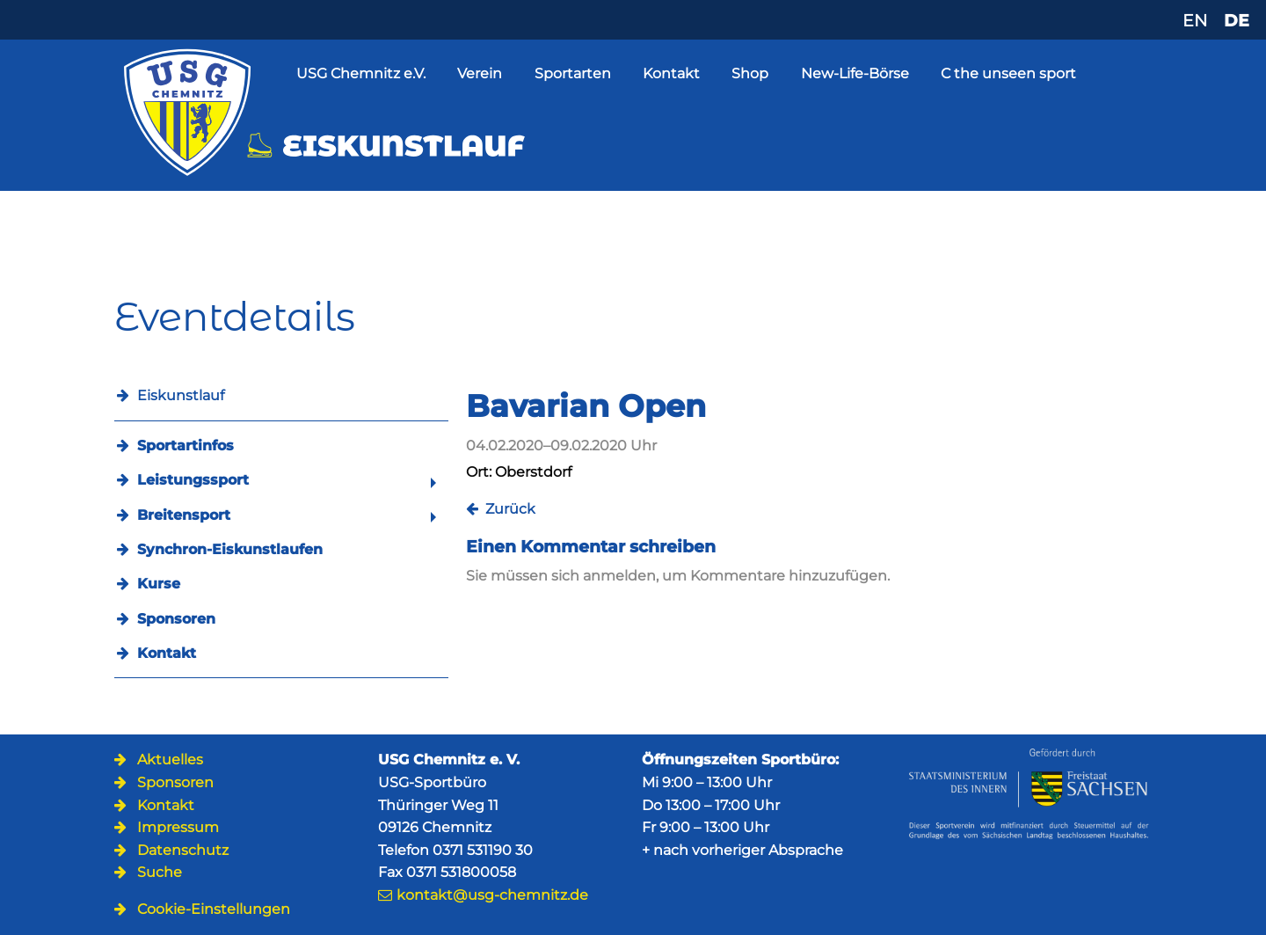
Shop (749, 73)
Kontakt (671, 73)
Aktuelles (170, 759)
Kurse (158, 583)
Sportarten (573, 73)
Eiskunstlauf (180, 395)
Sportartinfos (185, 445)
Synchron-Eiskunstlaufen (230, 549)
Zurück (510, 508)
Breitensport (183, 515)
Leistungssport (193, 479)
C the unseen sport (1008, 73)
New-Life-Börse (855, 73)
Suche (159, 872)
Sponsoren (176, 618)
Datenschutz (183, 850)
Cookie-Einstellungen (213, 909)
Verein (479, 73)
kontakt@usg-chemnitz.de (492, 895)
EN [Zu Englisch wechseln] (1194, 20)
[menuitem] (281, 445)
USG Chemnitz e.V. (361, 73)
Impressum (178, 827)
